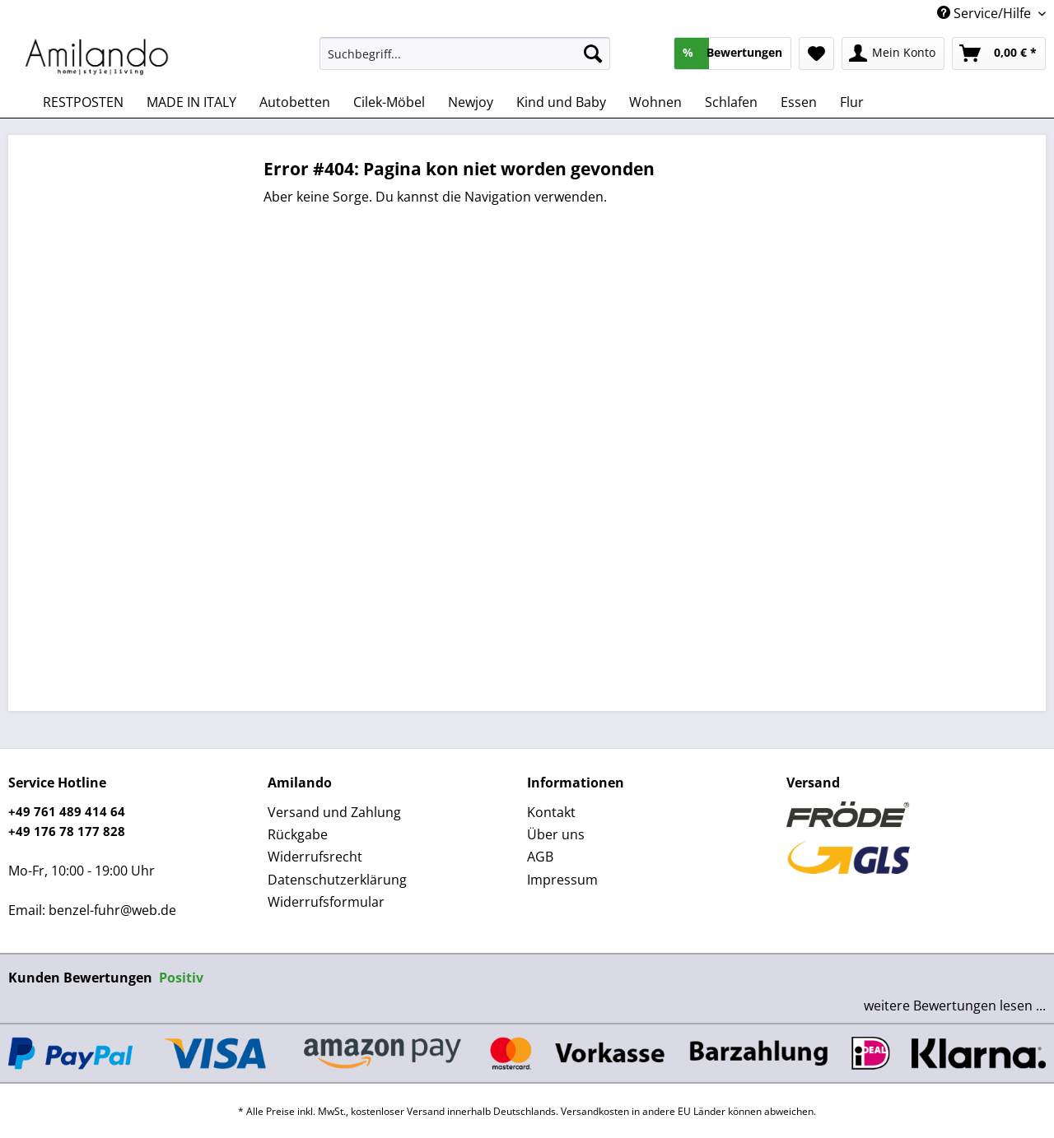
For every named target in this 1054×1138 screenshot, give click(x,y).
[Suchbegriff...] (464, 53)
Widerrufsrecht (315, 857)
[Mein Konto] (893, 53)
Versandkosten (595, 1111)
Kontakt (551, 812)
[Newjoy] (470, 102)
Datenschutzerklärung (337, 880)
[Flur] (851, 102)
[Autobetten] (295, 102)
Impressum (562, 880)
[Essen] (798, 102)
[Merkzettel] (816, 53)
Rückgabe (298, 834)
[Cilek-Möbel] (389, 102)
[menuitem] (464, 61)
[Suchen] (593, 53)
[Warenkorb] (999, 53)
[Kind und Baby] (561, 102)
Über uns (556, 834)
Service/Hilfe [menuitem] (985, 13)
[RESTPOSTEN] (83, 102)
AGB (540, 857)
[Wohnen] (655, 102)
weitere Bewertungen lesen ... (955, 1005)
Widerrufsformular (326, 902)
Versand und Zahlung (334, 812)
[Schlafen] (731, 102)
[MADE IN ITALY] (191, 102)
